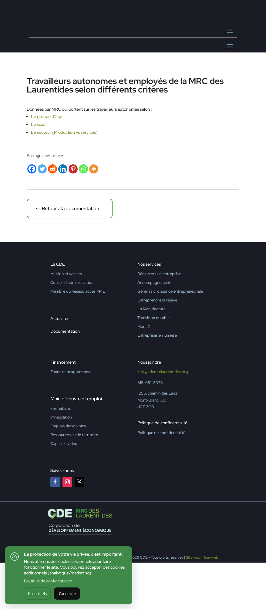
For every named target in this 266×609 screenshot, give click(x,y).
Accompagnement (153, 328)
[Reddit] (52, 215)
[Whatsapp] (83, 215)
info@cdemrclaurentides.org (162, 418)
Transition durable (153, 364)
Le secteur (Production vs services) (64, 178)
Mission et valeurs (66, 320)
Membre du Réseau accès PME (77, 337)
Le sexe (38, 170)
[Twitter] (42, 215)
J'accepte (67, 593)
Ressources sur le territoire (74, 481)
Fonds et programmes (70, 418)
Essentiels (37, 593)
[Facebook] (31, 215)
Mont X (143, 372)
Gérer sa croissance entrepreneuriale (170, 337)
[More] (93, 215)
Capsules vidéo (63, 490)
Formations (60, 454)
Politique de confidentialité (48, 581)
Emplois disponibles (68, 472)
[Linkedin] (62, 215)
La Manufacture (151, 355)
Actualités (59, 365)
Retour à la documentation (70, 255)
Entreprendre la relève (157, 346)
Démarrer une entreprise (159, 320)
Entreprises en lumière (157, 381)
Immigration (61, 463)
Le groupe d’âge (46, 163)
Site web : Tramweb (202, 603)
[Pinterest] (73, 215)
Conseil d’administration (71, 328)
